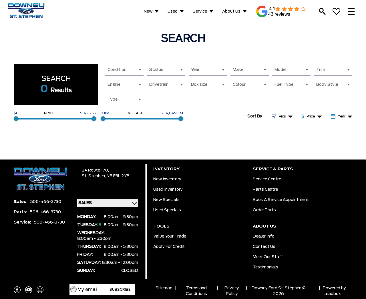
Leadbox (332, 294)
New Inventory (167, 179)
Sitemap (164, 288)
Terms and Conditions (196, 291)
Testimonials (265, 267)
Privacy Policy (231, 291)
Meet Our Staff (268, 257)
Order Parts (264, 210)
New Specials (166, 200)
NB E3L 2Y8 (118, 176)
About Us (231, 11)
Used (173, 11)
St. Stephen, (94, 176)
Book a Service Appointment (281, 200)
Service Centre (267, 179)
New (148, 11)
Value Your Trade (169, 236)
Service (200, 11)
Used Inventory (168, 190)
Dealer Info (263, 236)
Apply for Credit (169, 247)
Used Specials (167, 210)
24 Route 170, (95, 170)
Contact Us (264, 247)
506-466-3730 (45, 202)
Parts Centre (265, 190)
